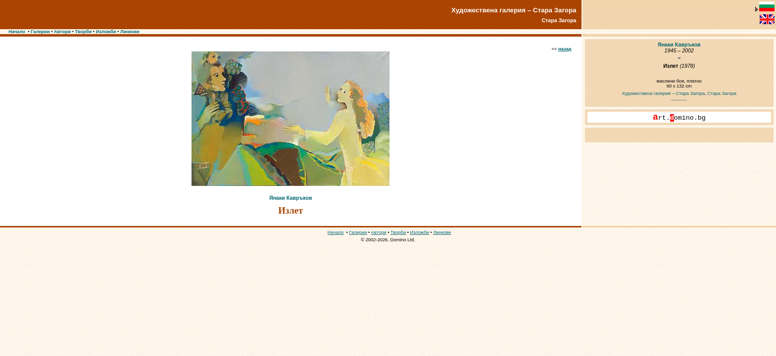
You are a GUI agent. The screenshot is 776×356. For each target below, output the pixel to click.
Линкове (130, 31)
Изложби (106, 31)
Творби (83, 31)
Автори (62, 31)
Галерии (40, 31)
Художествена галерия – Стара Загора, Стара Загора (679, 93)
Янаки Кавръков (290, 198)
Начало (16, 31)
